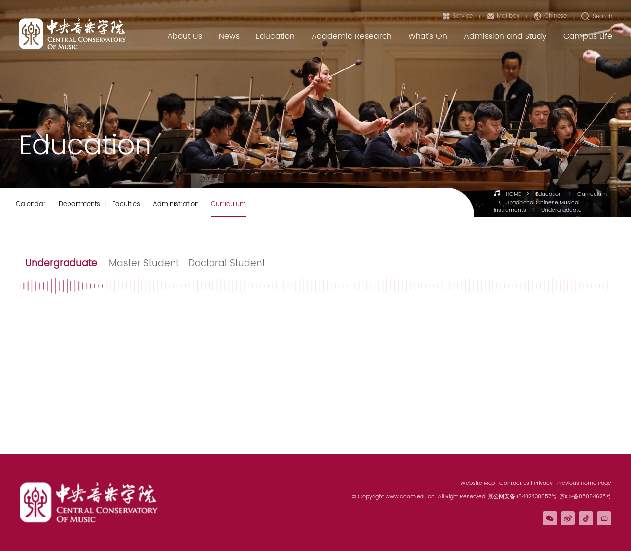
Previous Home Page (584, 483)
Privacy (543, 483)
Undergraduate (561, 210)
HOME (513, 194)
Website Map (477, 483)
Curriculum (592, 194)
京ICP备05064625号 (585, 496)
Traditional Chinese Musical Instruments (536, 206)
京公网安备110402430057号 (522, 496)
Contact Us (514, 483)
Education (549, 194)
